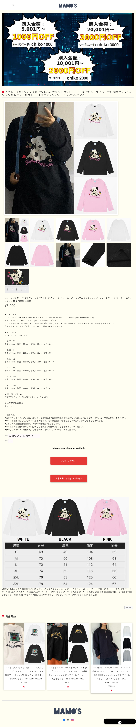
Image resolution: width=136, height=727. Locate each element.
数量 (6, 441)
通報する (129, 601)
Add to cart (68, 458)
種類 (6, 435)
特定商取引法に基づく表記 (121, 724)
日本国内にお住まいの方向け (68, 473)
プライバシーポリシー (102, 724)
